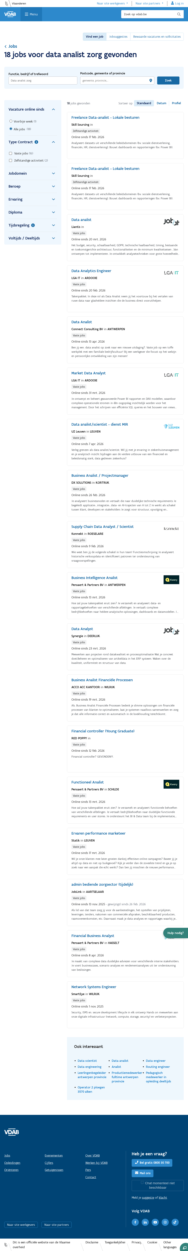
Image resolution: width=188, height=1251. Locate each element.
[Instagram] (165, 1222)
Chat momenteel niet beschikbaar (160, 1185)
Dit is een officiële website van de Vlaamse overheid (41, 1244)
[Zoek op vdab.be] (152, 14)
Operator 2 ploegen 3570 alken (91, 1089)
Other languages (170, 1244)
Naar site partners (148, 3)
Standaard (144, 103)
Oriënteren (11, 1170)
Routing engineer (158, 1067)
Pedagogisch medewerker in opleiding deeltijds (158, 1077)
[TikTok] (175, 1222)
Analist (116, 1067)
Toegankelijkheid (115, 1242)
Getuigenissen (54, 1170)
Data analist (120, 1060)
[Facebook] (135, 1222)
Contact (90, 1177)
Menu (34, 14)
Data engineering (89, 1067)
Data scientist (87, 1060)
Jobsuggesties (118, 37)
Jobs (10, 46)
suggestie (148, 1198)
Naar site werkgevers (111, 3)
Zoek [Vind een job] (168, 80)
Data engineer (156, 1060)
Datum (161, 103)
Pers (88, 1170)
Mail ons (145, 1173)
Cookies (152, 1242)
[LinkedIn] (145, 1222)
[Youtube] (155, 1222)
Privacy (136, 1242)
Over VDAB (92, 1155)
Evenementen (54, 1155)
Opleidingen (12, 1163)
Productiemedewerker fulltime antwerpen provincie (127, 1077)
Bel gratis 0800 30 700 (154, 1163)
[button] (175, 933)
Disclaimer (92, 1242)
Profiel (176, 103)
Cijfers (49, 1163)
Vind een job (94, 37)
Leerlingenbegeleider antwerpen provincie (92, 1075)
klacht (163, 1198)
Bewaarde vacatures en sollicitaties (157, 37)
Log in (179, 3)
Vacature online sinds (33, 109)
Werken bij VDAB (96, 1163)
